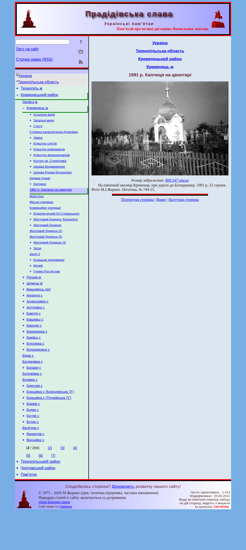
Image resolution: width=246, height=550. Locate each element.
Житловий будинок (47, 237)
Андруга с (35, 315)
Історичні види (44, 118)
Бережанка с (37, 355)
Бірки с (28, 382)
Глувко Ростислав (46, 288)
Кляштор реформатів (49, 155)
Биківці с (34, 362)
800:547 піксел (177, 180)
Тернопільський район (40, 499)
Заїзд (37, 263)
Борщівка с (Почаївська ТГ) (49, 429)
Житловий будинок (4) (49, 256)
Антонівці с (36, 328)
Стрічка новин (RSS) (34, 59)
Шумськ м (35, 301)
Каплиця (39, 193)
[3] (62, 484)
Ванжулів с (35, 470)
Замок (38, 143)
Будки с (33, 443)
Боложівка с (32, 402)
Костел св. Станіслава (49, 168)
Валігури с (30, 463)
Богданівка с (32, 389)
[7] (53, 492)
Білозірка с (35, 369)
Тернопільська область (38, 82)
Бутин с (33, 456)
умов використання (54, 541)
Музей (38, 281)
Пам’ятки (29, 513)
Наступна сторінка (183, 200)
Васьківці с (35, 476)
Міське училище (41, 212)
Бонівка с (29, 409)
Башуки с (34, 348)
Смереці (66, 545)
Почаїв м (34, 294)
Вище (161, 200)
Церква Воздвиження (49, 174)
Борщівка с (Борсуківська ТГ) (50, 422)
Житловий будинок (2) (46, 244)
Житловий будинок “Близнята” (55, 231)
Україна (25, 76)
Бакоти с (34, 335)
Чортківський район (38, 506)
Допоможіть (123, 525)
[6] (41, 492)
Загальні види (43, 124)
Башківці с (35, 342)
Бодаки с (34, 396)
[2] (50, 484)
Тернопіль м (31, 89)
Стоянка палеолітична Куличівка (54, 137)
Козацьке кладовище (48, 275)
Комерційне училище (45, 219)
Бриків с (33, 436)
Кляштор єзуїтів (45, 149)
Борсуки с (35, 416)
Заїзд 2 (35, 269)
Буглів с (33, 449)
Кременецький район (39, 96)
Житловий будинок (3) (46, 250)
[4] (75, 484)
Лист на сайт (27, 49)
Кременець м (37, 111)
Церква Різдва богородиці (52, 180)
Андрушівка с (38, 321)
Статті (38, 130)
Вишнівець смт (39, 308)
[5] (28, 492)
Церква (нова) (40, 187)
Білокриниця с (38, 375)
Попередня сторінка (137, 200)
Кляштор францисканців (51, 162)
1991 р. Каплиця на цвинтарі (51, 199)
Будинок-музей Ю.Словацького (56, 225)
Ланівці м (29, 104)
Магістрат (37, 206)
